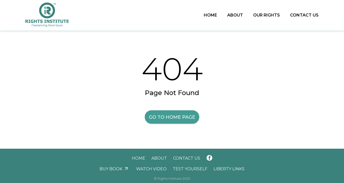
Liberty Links (229, 168)
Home (210, 15)
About (235, 15)
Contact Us (304, 15)
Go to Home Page (172, 117)
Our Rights (266, 15)
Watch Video (151, 168)
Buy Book (110, 168)
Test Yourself (190, 168)
